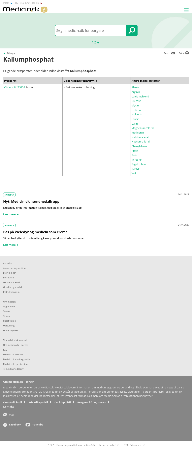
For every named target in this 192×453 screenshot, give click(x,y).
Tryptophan (139, 164)
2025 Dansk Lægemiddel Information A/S (71, 445)
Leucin (135, 119)
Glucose (136, 101)
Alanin (135, 87)
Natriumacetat (140, 137)
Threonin (137, 159)
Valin (134, 173)
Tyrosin (136, 168)
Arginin (136, 92)
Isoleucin (137, 114)
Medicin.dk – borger (139, 391)
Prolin (135, 150)
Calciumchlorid (140, 96)
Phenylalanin (139, 146)
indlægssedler (27, 3)
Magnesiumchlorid (143, 128)
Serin (135, 155)
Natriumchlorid (141, 141)
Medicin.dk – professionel (89, 391)
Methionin (138, 132)
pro (6, 3)
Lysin (135, 123)
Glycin (135, 105)
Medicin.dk (110, 396)
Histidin (136, 110)
